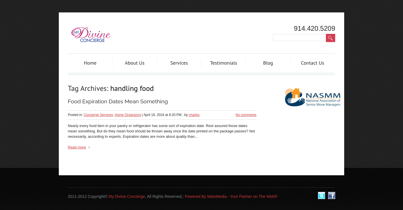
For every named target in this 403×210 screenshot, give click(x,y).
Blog (268, 63)
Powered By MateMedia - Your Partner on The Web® (231, 196)
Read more (77, 147)
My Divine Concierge (127, 196)
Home (90, 63)
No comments (246, 115)
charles (194, 115)
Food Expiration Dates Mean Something (118, 101)
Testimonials (223, 63)
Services (179, 63)
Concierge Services (98, 115)
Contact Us (312, 63)
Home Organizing (128, 115)
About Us (135, 63)
